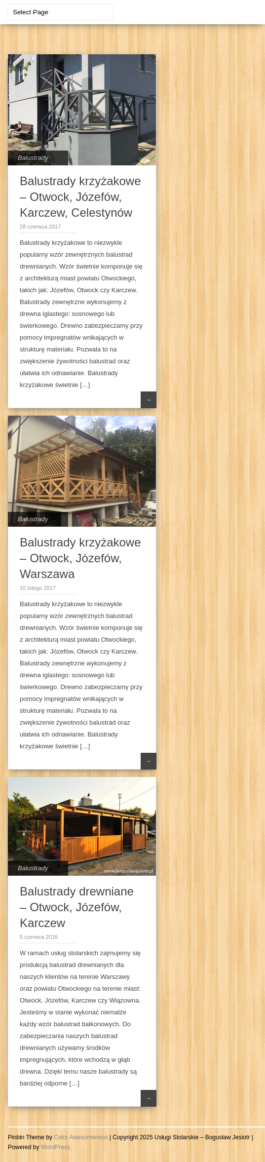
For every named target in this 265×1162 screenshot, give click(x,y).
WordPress (55, 1147)
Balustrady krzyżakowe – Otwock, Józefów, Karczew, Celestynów (80, 196)
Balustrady (33, 157)
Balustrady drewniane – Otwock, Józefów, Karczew (77, 907)
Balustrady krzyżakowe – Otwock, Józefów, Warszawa (80, 558)
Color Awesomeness (81, 1137)
